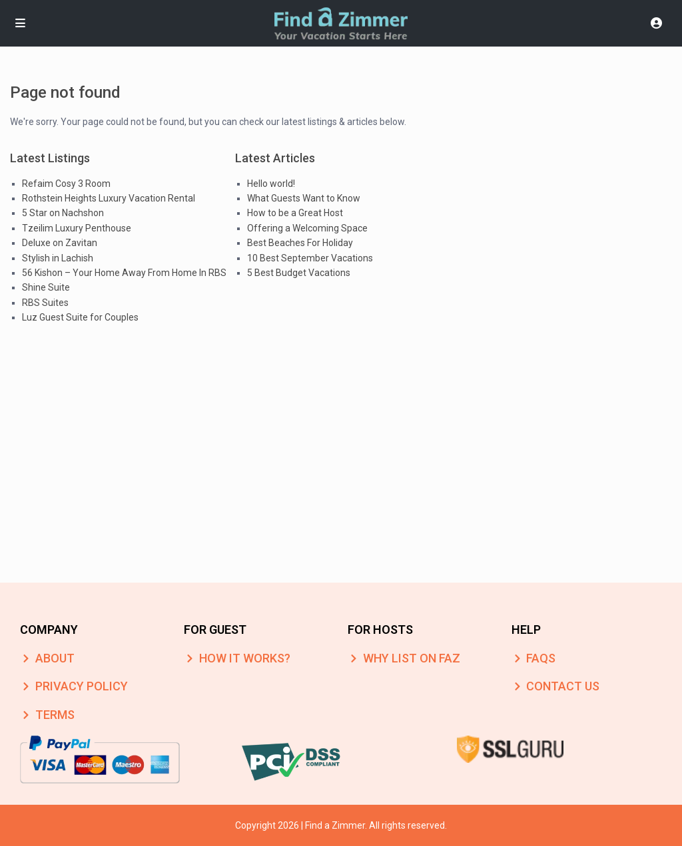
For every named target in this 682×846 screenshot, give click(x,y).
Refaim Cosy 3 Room (66, 183)
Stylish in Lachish (57, 258)
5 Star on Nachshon (63, 213)
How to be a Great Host (295, 213)
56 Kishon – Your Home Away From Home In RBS (124, 272)
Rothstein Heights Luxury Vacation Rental (108, 198)
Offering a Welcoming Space (307, 228)
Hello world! (271, 183)
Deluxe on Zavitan (59, 242)
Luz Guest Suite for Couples (80, 317)
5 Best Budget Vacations (298, 272)
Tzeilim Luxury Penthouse (76, 228)
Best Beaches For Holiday (300, 242)
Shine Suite (46, 287)
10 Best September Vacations (310, 258)
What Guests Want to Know (303, 198)
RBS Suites (45, 302)
